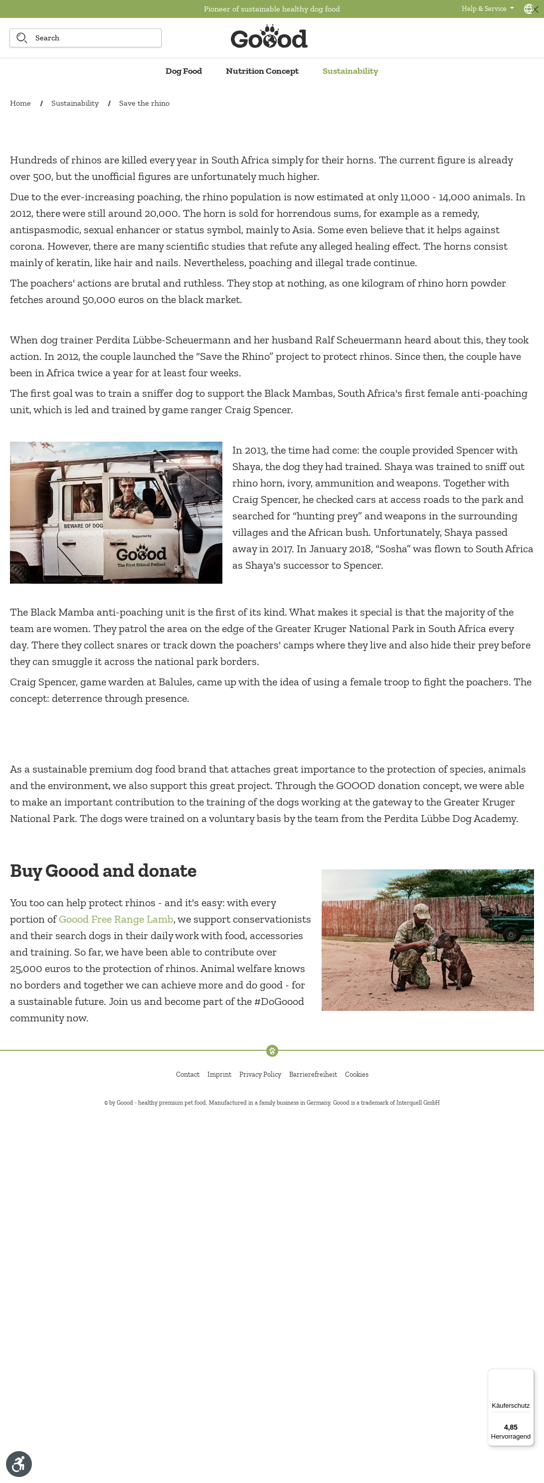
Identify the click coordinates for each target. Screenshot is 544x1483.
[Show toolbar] (19, 1464)
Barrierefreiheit (313, 1442)
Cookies (356, 1442)
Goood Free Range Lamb (116, 1287)
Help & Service (485, 8)
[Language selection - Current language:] (529, 9)
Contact (187, 1442)
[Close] (535, 9)
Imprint (219, 1442)
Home (20, 103)
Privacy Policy (260, 1442)
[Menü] (528, 1375)
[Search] (21, 38)
